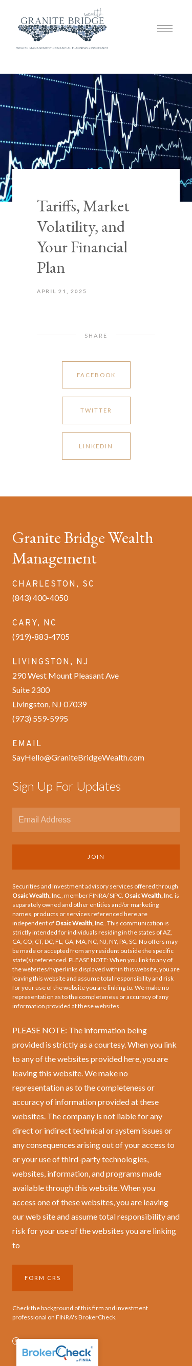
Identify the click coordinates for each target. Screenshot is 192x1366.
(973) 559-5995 (40, 718)
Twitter (96, 410)
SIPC (116, 895)
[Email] (96, 820)
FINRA (97, 895)
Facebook (96, 375)
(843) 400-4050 (40, 597)
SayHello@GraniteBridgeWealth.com (78, 757)
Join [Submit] (96, 856)
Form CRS (43, 1277)
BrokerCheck (96, 1317)
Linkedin (96, 446)
